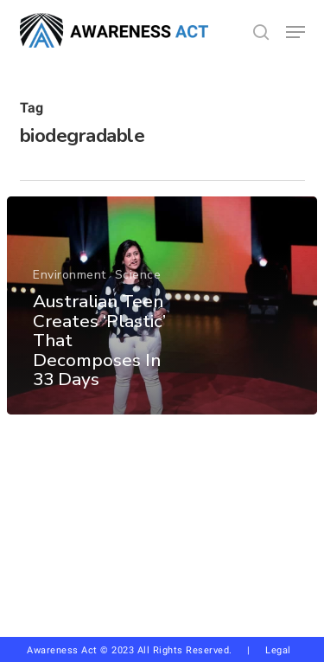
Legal (278, 650)
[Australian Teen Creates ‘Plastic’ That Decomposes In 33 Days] (162, 305)
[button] (295, 32)
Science (138, 275)
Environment (69, 275)
